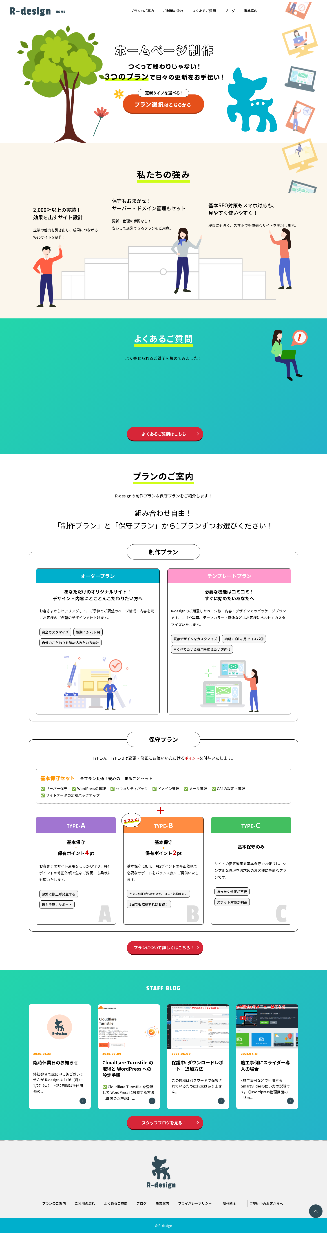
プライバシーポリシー (195, 1203)
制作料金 (229, 1203)
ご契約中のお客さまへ (266, 1203)
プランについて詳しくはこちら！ (164, 947)
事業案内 (250, 10)
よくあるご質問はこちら (164, 434)
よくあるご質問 (204, 10)
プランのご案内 (142, 10)
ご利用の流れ (173, 10)
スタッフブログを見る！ (164, 1123)
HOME (60, 12)
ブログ (230, 10)
